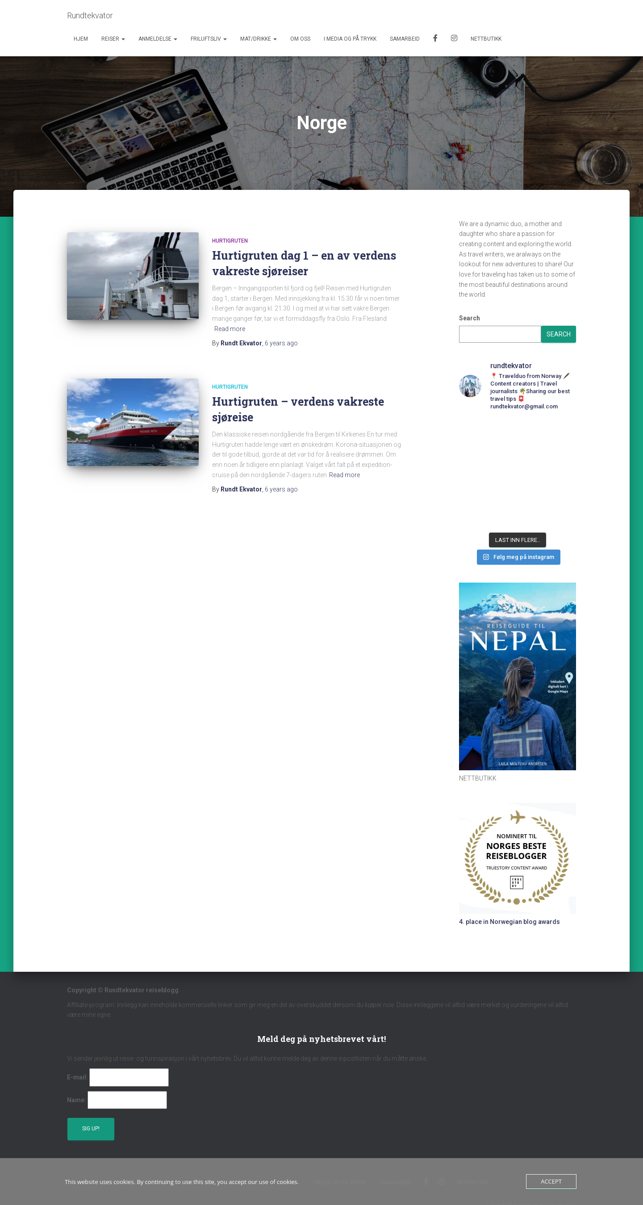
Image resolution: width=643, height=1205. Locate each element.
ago (281, 343)
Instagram (454, 39)
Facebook (435, 39)
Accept (551, 1181)
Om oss (300, 39)
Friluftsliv (209, 39)
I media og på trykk (350, 39)
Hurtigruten (230, 241)
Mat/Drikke (258, 39)
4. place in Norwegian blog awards (509, 921)
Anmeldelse (157, 39)
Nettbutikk (486, 39)
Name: (76, 1100)
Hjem (81, 39)
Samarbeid (405, 39)
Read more (229, 328)
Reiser (113, 39)
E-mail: (77, 1077)
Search (469, 318)
